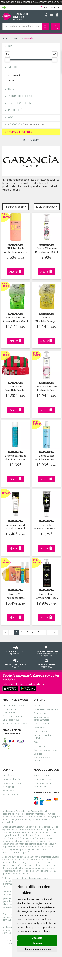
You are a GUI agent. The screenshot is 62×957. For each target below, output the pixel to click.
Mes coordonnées (12, 779)
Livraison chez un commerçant (43, 785)
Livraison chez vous (44, 779)
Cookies (38, 754)
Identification (9, 776)
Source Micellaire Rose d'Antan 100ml (46, 250)
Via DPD (15, 662)
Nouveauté (12, 75)
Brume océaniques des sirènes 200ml (15, 458)
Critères (13, 67)
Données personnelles (46, 750)
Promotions (40, 713)
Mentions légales (42, 746)
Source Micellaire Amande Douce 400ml (15, 320)
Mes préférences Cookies (42, 760)
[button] (15, 206)
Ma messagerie (10, 795)
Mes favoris (8, 791)
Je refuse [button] (37, 943)
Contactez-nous (10, 720)
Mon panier (8, 787)
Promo (10, 80)
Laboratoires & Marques (46, 710)
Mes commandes (11, 783)
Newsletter (39, 728)
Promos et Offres (19, 132)
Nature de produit (20, 96)
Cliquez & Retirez (15, 649)
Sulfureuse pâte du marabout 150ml (15, 527)
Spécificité (14, 110)
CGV (36, 742)
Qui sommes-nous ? (13, 706)
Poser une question (12, 716)
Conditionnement (20, 103)
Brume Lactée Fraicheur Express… (46, 458)
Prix (10, 46)
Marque (17, 38)
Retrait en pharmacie (44, 776)
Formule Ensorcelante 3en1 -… (46, 527)
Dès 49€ (47, 650)
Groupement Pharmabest (9, 711)
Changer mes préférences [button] (37, 949)
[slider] (7, 59)
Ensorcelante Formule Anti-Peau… (46, 596)
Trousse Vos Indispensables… (15, 596)
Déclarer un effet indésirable (42, 737)
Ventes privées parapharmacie (41, 719)
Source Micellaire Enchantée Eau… (47, 389)
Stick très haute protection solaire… (15, 250)
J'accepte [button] (37, 938)
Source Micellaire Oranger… (46, 320)
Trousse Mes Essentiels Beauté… (15, 389)
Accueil (6, 38)
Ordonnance (40, 732)
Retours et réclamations (14, 724)
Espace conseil (41, 724)
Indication (25, 124)
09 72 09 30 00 (47, 662)
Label (11, 117)
